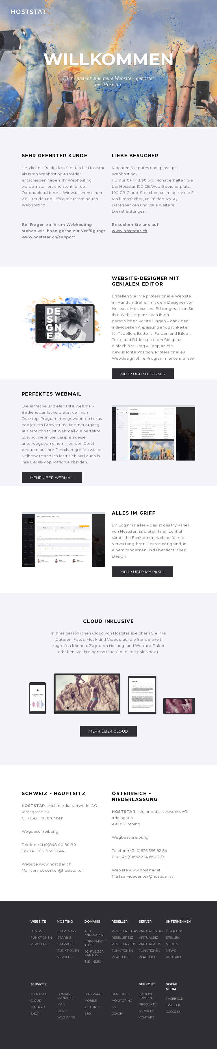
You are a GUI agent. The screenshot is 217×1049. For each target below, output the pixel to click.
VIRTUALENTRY (151, 931)
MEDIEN (172, 944)
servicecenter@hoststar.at (147, 876)
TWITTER (173, 1005)
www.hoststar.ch (129, 230)
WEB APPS (66, 1017)
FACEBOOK (174, 999)
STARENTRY (67, 931)
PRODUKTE (148, 1004)
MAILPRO (38, 1007)
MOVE (62, 1011)
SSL (114, 1007)
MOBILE (90, 1001)
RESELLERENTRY (125, 931)
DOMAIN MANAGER (65, 996)
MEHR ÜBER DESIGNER (142, 374)
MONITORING (122, 1001)
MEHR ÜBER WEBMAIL (52, 477)
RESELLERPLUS (124, 944)
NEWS (171, 951)
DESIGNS (37, 931)
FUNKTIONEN (41, 938)
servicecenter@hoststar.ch (57, 870)
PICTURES (92, 1007)
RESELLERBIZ (122, 938)
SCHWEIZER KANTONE (94, 953)
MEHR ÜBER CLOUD (108, 731)
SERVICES (146, 1011)
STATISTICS (120, 994)
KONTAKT (173, 957)
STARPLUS (65, 944)
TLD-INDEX (92, 962)
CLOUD (36, 1001)
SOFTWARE (93, 994)
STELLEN (173, 938)
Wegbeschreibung (40, 831)
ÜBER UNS (174, 931)
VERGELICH (66, 957)
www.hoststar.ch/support (48, 237)
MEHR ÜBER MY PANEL (142, 571)
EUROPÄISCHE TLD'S (95, 943)
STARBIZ (64, 938)
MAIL (61, 1004)
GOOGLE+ (173, 1012)
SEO (87, 1014)
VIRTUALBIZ (148, 938)
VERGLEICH (39, 944)
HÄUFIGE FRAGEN (146, 996)
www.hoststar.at (145, 870)
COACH (117, 1014)
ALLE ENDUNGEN (93, 933)
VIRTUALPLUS (150, 944)
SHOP (35, 1014)
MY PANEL (39, 994)
